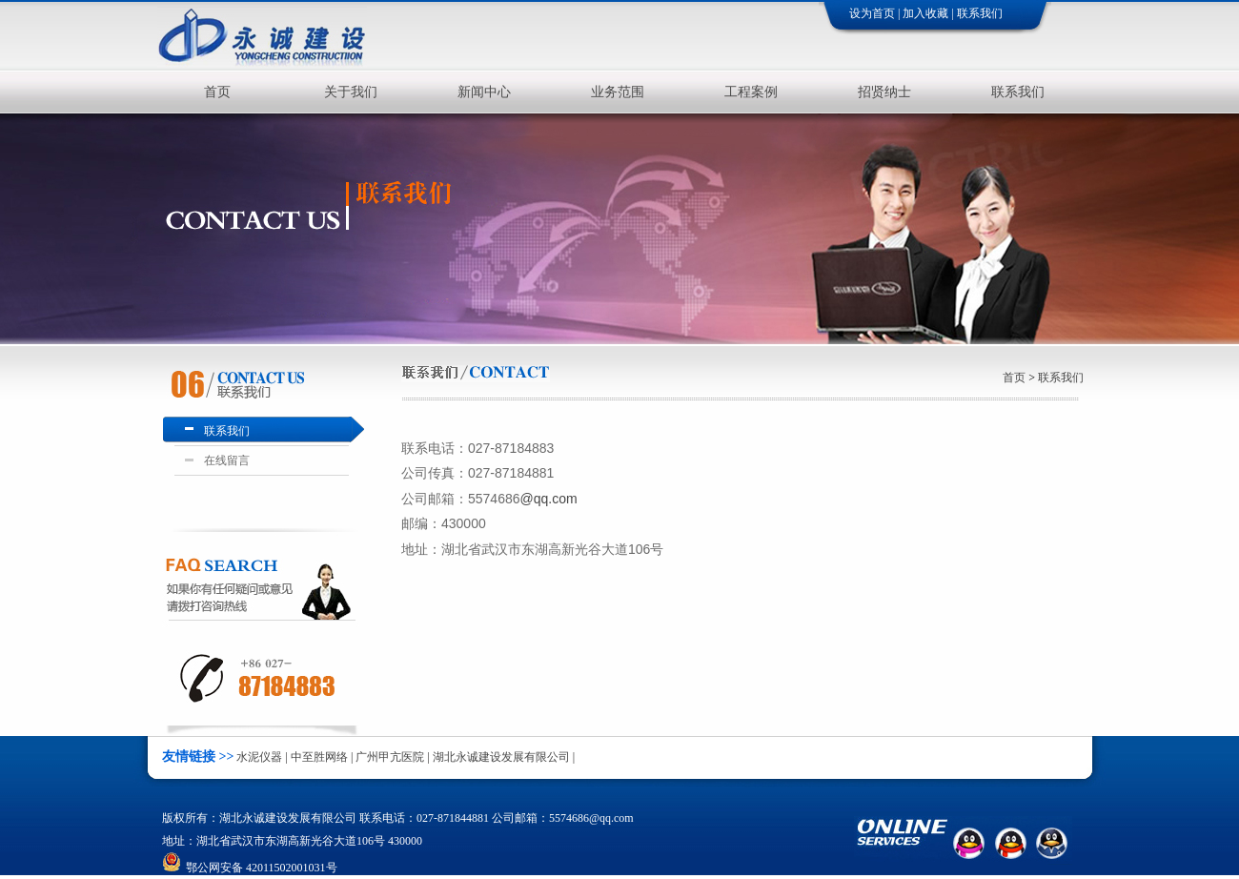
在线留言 (224, 460)
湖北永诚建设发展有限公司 (501, 757)
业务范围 (617, 92)
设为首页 (872, 13)
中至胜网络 (319, 757)
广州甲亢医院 (389, 757)
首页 (217, 92)
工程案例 (751, 92)
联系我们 (980, 13)
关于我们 (350, 92)
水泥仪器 (259, 757)
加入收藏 (925, 13)
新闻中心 (484, 92)
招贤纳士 (884, 92)
